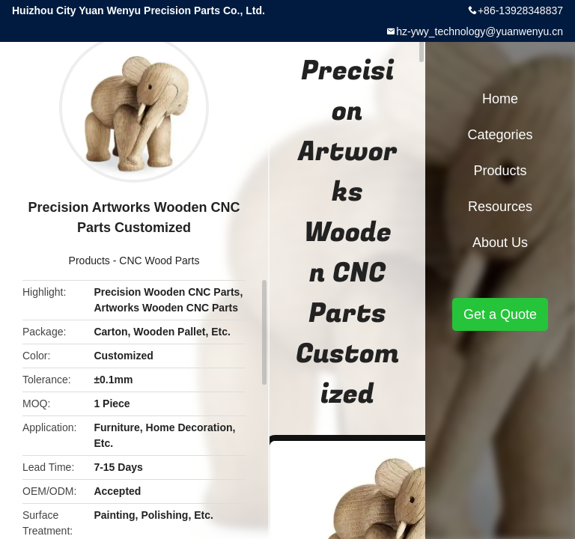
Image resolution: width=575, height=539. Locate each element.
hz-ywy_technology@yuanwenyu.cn (479, 31)
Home (500, 98)
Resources (500, 206)
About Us (500, 242)
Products (89, 261)
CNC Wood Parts (159, 261)
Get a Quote (500, 314)
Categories (499, 134)
